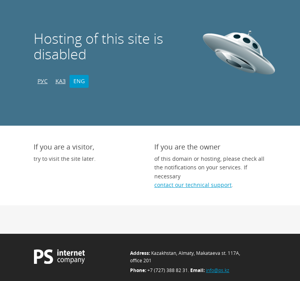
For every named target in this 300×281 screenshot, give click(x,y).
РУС (43, 81)
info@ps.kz (217, 270)
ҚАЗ (60, 81)
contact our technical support (193, 185)
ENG (79, 81)
